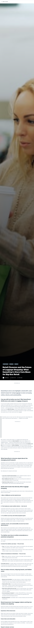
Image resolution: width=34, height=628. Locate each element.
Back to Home (5, 1)
